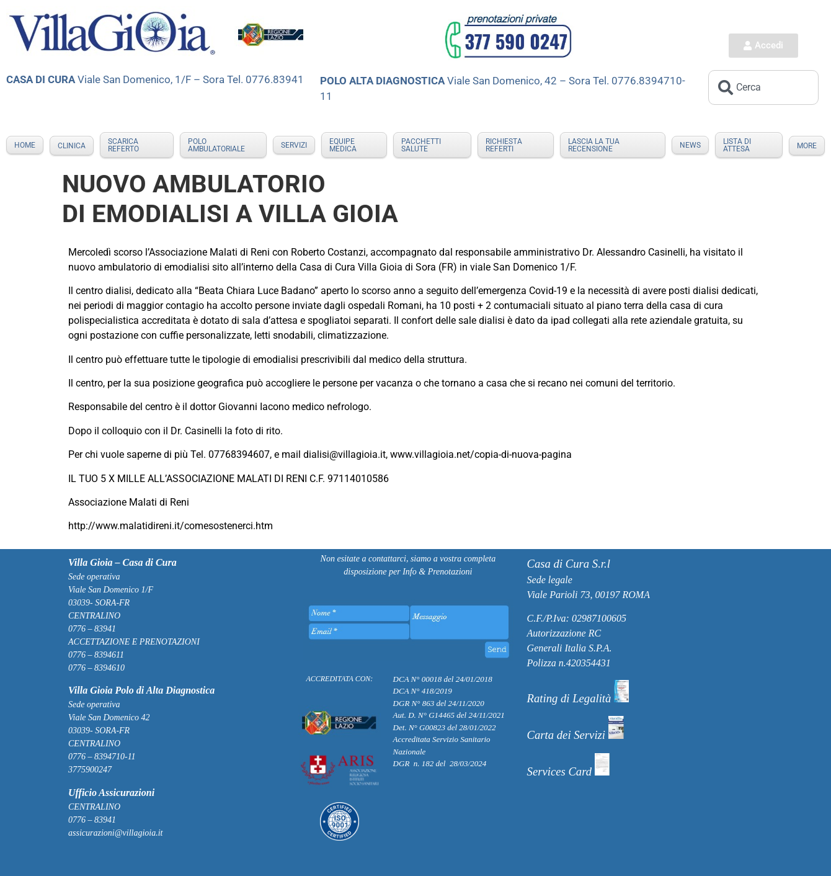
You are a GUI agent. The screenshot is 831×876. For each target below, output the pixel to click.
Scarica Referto (123, 145)
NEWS (690, 145)
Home (24, 145)
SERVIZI (294, 145)
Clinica (72, 145)
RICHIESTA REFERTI (504, 145)
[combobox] (763, 87)
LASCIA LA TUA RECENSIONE (594, 145)
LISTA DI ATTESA (737, 145)
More (807, 145)
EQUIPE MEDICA (343, 145)
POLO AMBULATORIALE (216, 145)
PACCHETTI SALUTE (421, 145)
